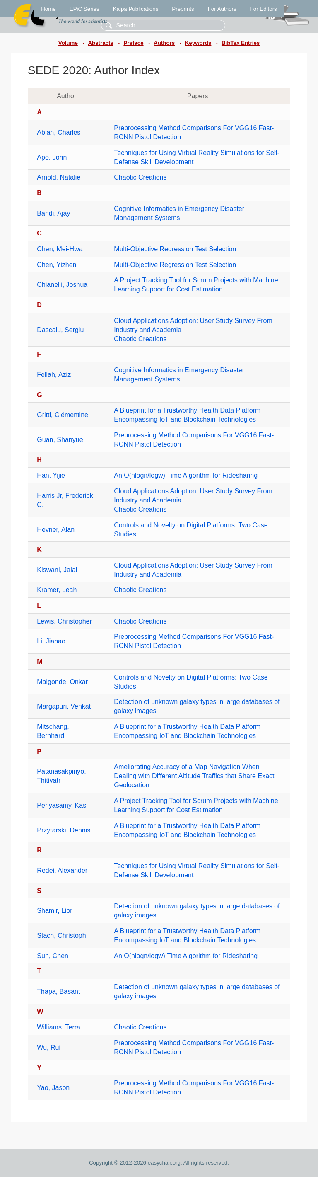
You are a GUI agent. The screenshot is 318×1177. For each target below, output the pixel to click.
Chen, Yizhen (56, 264)
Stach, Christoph (61, 935)
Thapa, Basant (58, 991)
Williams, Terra (58, 1027)
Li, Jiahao (51, 641)
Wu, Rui (48, 1047)
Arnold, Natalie (58, 177)
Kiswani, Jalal (57, 569)
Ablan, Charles (58, 132)
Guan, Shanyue (60, 439)
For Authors (222, 9)
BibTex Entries (241, 43)
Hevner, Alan (56, 529)
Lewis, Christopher (64, 621)
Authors (164, 43)
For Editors (263, 9)
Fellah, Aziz (54, 374)
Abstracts (100, 43)
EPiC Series (84, 9)
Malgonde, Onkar (62, 681)
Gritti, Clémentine (62, 414)
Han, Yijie (51, 475)
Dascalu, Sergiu (60, 329)
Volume (68, 43)
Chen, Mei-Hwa (59, 248)
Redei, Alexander (62, 870)
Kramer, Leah (57, 589)
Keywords (198, 43)
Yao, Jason (53, 1087)
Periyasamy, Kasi (62, 805)
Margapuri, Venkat (64, 706)
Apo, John (52, 157)
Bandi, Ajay (53, 213)
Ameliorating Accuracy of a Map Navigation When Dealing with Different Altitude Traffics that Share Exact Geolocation (194, 776)
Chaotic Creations (140, 177)
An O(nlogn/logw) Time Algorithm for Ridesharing (186, 475)
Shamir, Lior (54, 910)
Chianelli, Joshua (62, 284)
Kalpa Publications (136, 9)
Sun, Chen (52, 955)
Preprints (183, 9)
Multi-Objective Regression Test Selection (175, 248)
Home (48, 9)
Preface (133, 43)
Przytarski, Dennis (63, 830)
